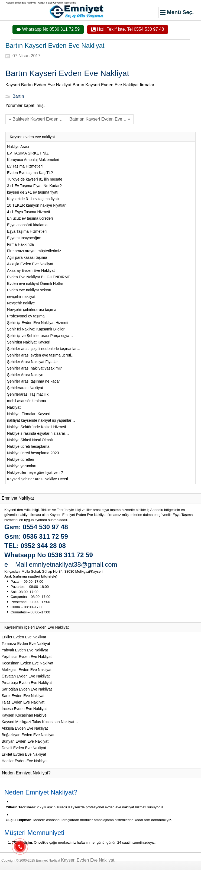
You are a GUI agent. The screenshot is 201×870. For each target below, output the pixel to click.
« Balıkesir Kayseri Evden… (36, 119)
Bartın (18, 96)
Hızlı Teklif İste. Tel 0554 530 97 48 (130, 29)
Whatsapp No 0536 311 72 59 (50, 29)
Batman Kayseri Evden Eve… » (99, 119)
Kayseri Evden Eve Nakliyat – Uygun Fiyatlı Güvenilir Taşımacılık (41, 2)
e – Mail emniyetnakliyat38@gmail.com (60, 564)
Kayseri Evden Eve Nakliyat (87, 860)
